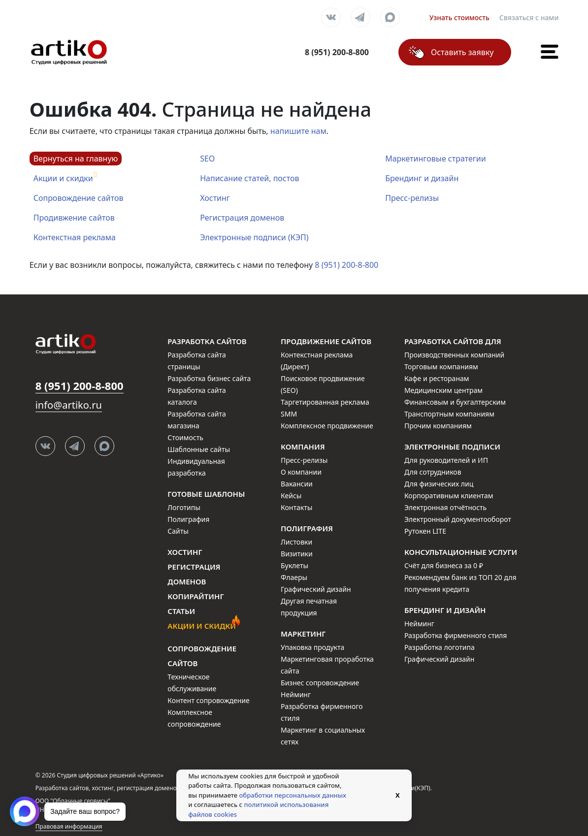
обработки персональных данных (292, 795)
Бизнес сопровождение (320, 682)
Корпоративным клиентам (448, 495)
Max (390, 17)
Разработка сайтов (206, 341)
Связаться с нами (529, 17)
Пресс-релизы (412, 198)
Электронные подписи (452, 446)
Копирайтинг (195, 596)
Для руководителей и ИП (446, 460)
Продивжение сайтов (74, 217)
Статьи (181, 611)
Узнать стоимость (459, 17)
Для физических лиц (438, 483)
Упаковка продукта (312, 647)
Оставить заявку (462, 52)
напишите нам (298, 131)
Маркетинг (303, 634)
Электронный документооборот (457, 519)
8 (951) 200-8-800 (346, 264)
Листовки (296, 542)
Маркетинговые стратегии (435, 158)
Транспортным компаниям (449, 413)
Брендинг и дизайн (421, 178)
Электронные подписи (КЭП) (254, 237)
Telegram (360, 17)
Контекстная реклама (74, 237)
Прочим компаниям (438, 425)
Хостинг (215, 198)
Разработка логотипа (439, 647)
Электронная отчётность (445, 507)
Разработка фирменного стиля (455, 635)
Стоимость (185, 437)
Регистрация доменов (242, 217)
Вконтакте (330, 17)
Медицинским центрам (443, 390)
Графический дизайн (316, 589)
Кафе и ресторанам (436, 378)
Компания (303, 446)
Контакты (296, 507)
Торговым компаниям (441, 366)
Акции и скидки (63, 178)
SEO (207, 158)
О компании (301, 472)
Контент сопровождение (208, 700)
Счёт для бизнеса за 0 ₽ (443, 565)
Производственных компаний (454, 354)
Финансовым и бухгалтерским (455, 402)
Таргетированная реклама (325, 402)
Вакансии (297, 483)
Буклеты (294, 565)
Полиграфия (188, 519)
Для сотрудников (432, 472)
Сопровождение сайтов (78, 198)
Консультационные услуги (460, 552)
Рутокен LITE (425, 531)
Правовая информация (68, 826)
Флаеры (294, 577)
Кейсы (291, 495)
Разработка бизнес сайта (209, 378)
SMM (289, 413)
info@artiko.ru (68, 405)
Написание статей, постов (249, 178)
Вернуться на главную (75, 158)
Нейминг (296, 694)
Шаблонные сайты (198, 449)
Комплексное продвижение (327, 425)
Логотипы (183, 507)
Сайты (178, 531)
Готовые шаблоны (206, 494)
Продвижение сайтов (326, 341)
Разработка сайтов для (452, 341)
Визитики (297, 553)
